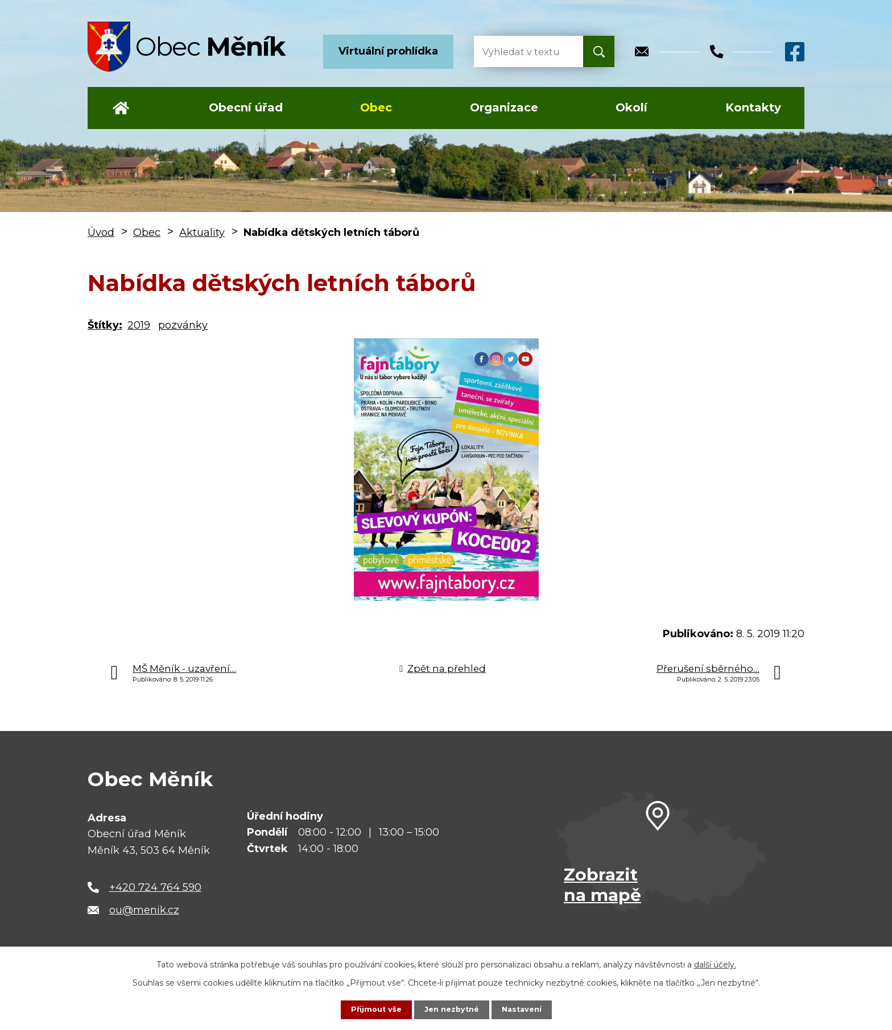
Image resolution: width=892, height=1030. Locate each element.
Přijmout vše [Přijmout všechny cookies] (372, 1009)
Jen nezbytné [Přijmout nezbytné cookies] (451, 1009)
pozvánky (183, 325)
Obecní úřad (246, 107)
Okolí (631, 107)
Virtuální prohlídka (388, 51)
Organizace (504, 107)
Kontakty (753, 107)
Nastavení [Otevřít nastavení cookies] (525, 1009)
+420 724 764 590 (155, 887)
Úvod (121, 108)
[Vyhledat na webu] (519, 51)
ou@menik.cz (144, 910)
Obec (376, 107)
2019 (138, 325)
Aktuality (202, 232)
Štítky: (105, 325)
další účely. (715, 963)
